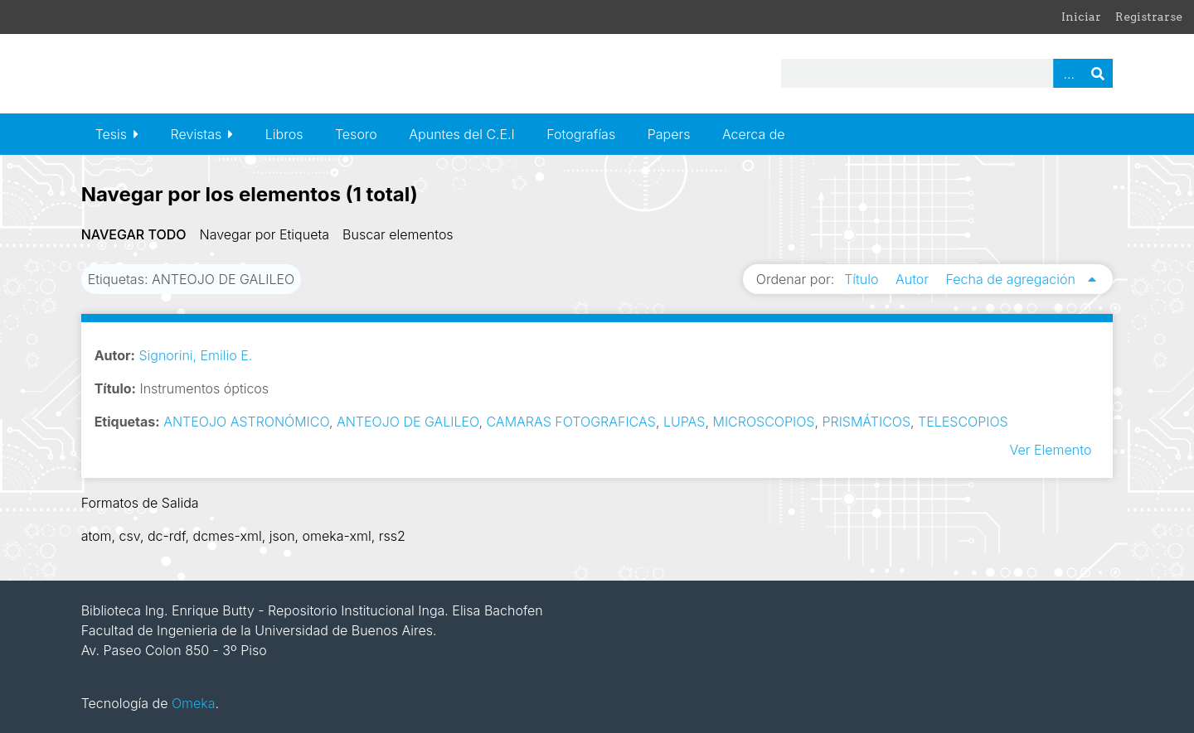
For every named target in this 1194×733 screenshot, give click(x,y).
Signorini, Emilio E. (195, 355)
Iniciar (1081, 16)
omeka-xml (337, 536)
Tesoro (356, 134)
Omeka (194, 703)
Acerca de (753, 134)
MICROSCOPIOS (763, 421)
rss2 (392, 536)
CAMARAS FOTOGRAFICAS (570, 421)
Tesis (111, 134)
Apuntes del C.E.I (461, 134)
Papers (669, 134)
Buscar (1098, 73)
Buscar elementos (398, 234)
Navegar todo (134, 234)
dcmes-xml (227, 536)
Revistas (196, 134)
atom (96, 536)
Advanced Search (1068, 73)
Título (863, 279)
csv (129, 536)
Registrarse (1148, 16)
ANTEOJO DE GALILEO (408, 421)
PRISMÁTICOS (866, 421)
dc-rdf (167, 536)
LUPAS (684, 421)
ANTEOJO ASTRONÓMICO (246, 421)
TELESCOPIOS (963, 421)
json (282, 536)
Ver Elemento (1051, 449)
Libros (284, 134)
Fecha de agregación (1013, 279)
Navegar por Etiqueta (264, 234)
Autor (914, 279)
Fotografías (580, 134)
